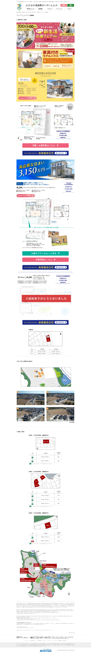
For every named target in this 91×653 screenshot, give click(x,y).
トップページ (27, 640)
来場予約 (64, 640)
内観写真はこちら (44, 260)
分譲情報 (40, 9)
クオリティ (50, 9)
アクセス (69, 9)
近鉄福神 (41, 5)
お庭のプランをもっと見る (43, 253)
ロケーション (59, 9)
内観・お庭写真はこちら (44, 145)
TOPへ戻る (72, 632)
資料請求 (60, 640)
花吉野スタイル (31, 9)
